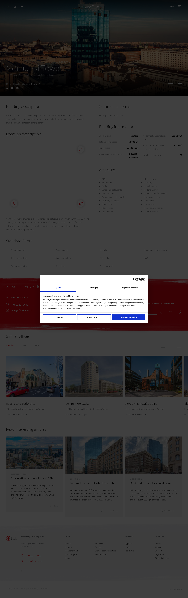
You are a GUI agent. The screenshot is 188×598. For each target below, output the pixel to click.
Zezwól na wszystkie (128, 317)
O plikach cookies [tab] (130, 288)
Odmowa (59, 317)
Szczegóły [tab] (94, 288)
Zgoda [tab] (58, 288)
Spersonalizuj (94, 317)
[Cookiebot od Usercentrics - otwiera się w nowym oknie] (134, 279)
